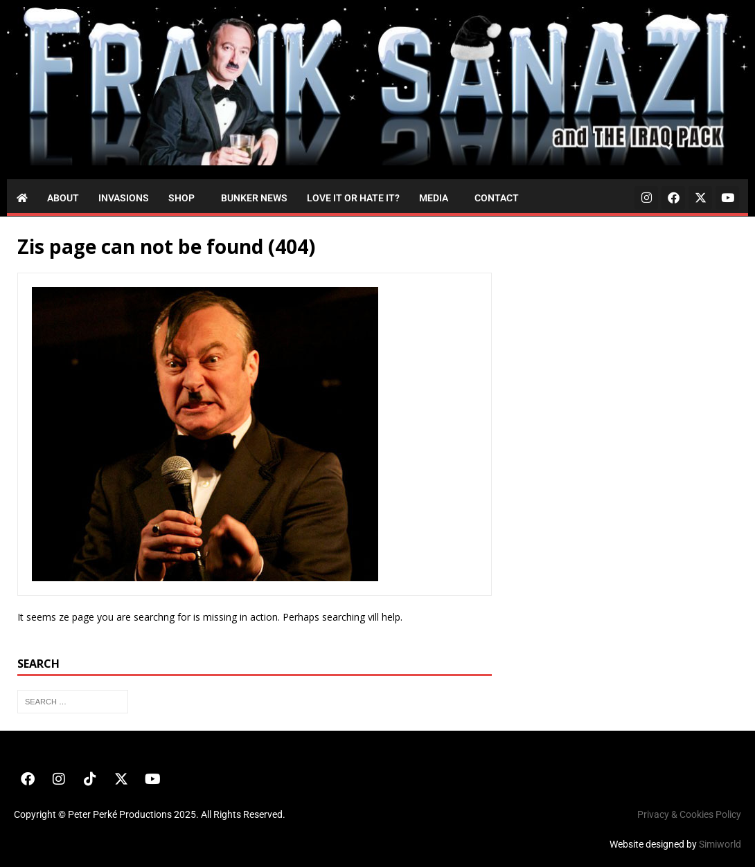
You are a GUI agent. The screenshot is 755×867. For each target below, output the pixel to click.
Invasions (123, 197)
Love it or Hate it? (353, 197)
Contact (496, 197)
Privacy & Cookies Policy (689, 814)
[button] (185, 198)
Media (433, 197)
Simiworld (720, 844)
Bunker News (254, 197)
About (63, 197)
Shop (181, 197)
